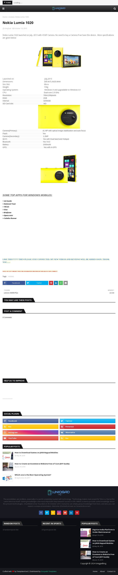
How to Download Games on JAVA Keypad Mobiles (36, 452)
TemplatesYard (22, 571)
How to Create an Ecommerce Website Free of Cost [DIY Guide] (42, 464)
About (102, 571)
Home (5, 17)
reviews (11, 17)
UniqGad (7, 28)
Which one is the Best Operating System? (33, 475)
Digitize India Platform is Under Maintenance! (103, 530)
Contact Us (111, 571)
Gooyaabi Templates (48, 571)
